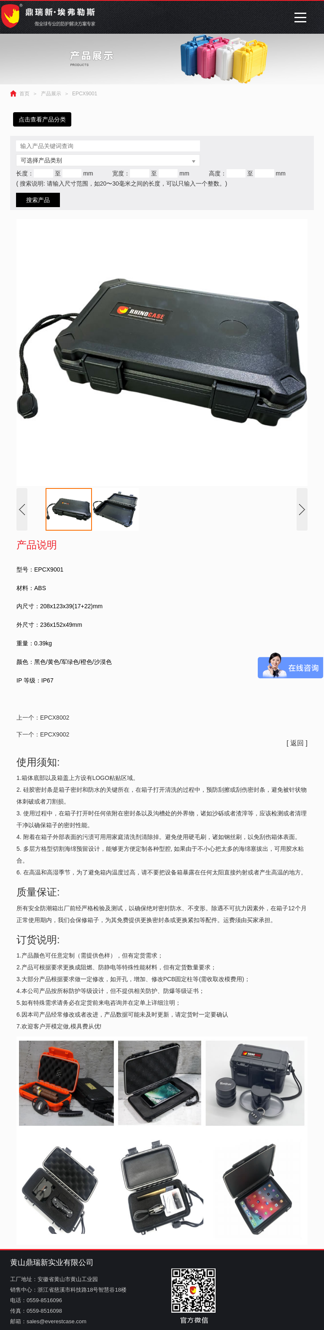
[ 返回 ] (297, 743)
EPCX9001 (84, 94)
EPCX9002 (54, 734)
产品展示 (51, 94)
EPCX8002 (54, 717)
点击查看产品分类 (42, 119)
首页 (24, 94)
